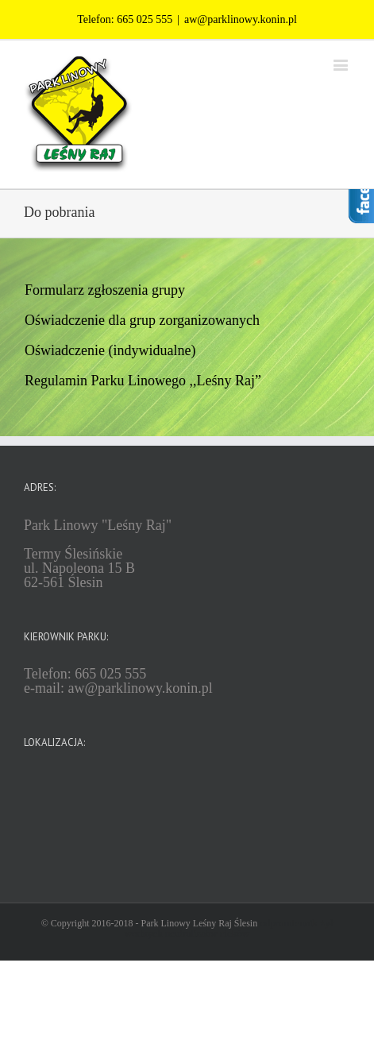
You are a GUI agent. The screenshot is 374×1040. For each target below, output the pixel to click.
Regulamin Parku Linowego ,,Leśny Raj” (143, 381)
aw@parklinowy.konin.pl (240, 19)
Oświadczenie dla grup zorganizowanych (142, 320)
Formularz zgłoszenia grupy (105, 290)
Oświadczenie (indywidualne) (110, 350)
